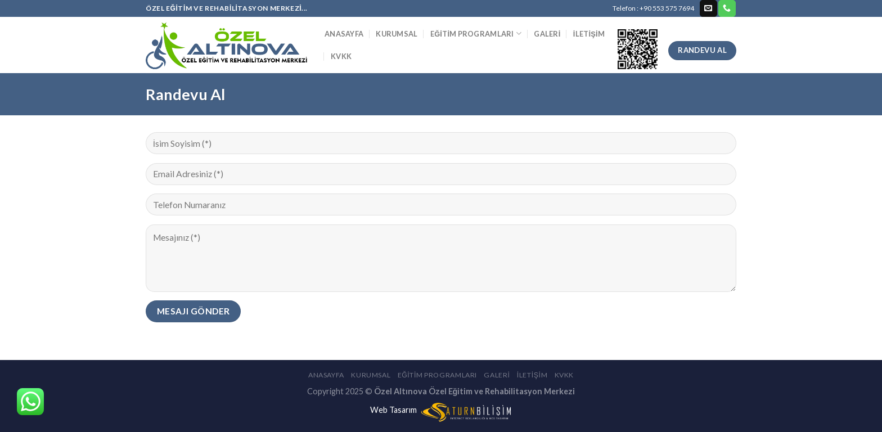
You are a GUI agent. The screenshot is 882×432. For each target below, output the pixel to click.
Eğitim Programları (475, 33)
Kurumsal (396, 33)
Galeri (547, 33)
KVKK (341, 56)
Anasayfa (344, 33)
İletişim (589, 33)
